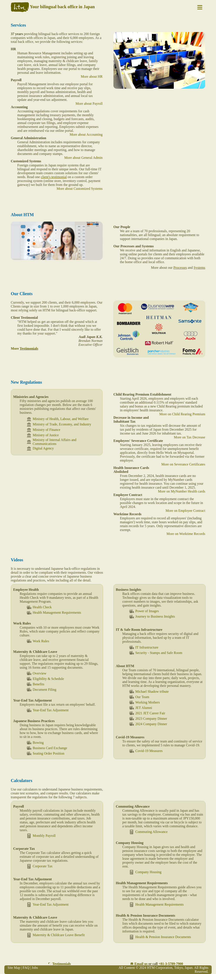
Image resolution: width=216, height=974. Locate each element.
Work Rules (37, 641)
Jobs (35, 967)
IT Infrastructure (143, 647)
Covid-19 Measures (146, 751)
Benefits (35, 684)
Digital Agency (40, 448)
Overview (36, 673)
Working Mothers (144, 702)
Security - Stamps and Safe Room (155, 652)
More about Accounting (86, 134)
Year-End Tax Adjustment (47, 710)
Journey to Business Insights (152, 616)
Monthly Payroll (41, 836)
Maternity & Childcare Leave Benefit (55, 935)
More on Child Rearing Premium (182, 414)
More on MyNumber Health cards (181, 491)
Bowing (35, 742)
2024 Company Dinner (148, 724)
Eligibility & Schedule (45, 678)
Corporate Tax (39, 866)
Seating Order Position (45, 753)
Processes (180, 267)
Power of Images (144, 611)
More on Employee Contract (185, 510)
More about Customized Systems (80, 188)
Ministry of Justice (42, 435)
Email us (140, 964)
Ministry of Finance (43, 430)
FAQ (26, 967)
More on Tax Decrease (189, 437)
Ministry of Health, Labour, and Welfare (57, 419)
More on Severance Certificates (183, 464)
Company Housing (145, 872)
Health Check (39, 607)
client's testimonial (54, 177)
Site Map (14, 967)
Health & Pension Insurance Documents (160, 937)
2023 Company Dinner (148, 718)
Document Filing (41, 689)
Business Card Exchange (46, 748)
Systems (199, 267)
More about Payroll (89, 103)
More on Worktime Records (186, 534)
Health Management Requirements (53, 612)
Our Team (139, 697)
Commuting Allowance (148, 832)
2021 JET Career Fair (147, 713)
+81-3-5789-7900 (171, 964)
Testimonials (61, 964)
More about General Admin (83, 157)
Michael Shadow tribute (149, 691)
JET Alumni (140, 707)
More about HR (92, 76)
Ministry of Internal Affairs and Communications (51, 442)
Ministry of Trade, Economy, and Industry (58, 424)
